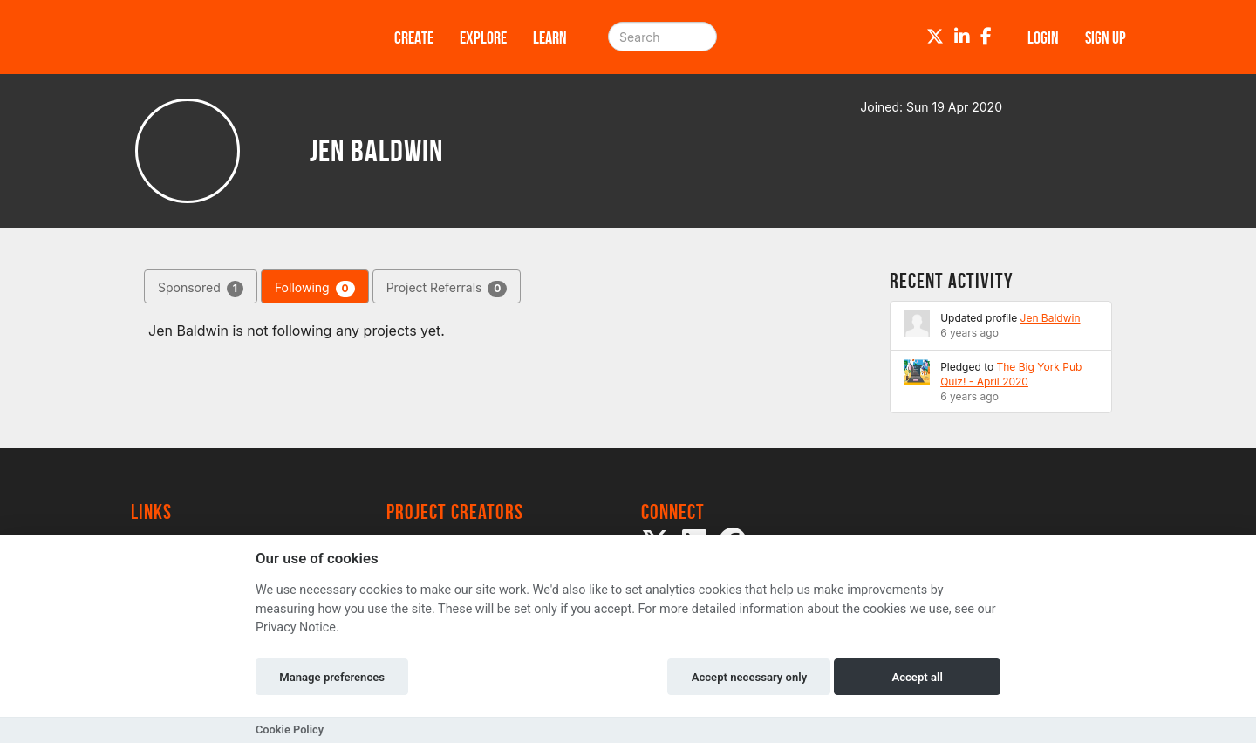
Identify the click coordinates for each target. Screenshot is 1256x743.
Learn (550, 37)
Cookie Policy (290, 729)
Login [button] (1043, 37)
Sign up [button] (1105, 37)
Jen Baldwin (1050, 317)
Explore (483, 37)
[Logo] (240, 37)
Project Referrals (447, 288)
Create (413, 37)
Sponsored (200, 288)
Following (315, 288)
